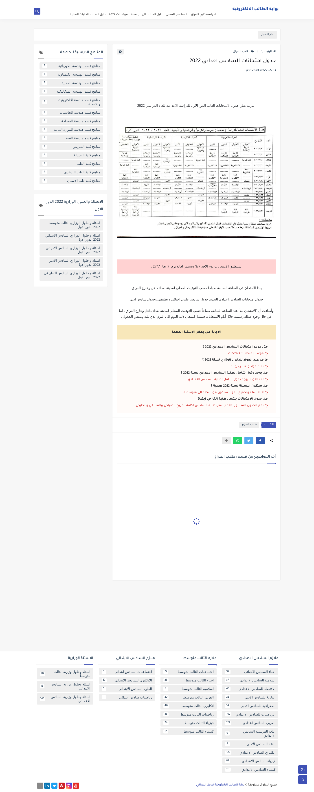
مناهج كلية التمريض (71, 147)
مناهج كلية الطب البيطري (71, 172)
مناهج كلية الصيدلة (71, 155)
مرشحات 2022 (118, 14)
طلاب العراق (243, 51)
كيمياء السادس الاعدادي (250, 770)
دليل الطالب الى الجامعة (146, 14)
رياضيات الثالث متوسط (188, 714)
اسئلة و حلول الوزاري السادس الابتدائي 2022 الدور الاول (72, 237)
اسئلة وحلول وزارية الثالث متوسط (65, 674)
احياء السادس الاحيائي (250, 672)
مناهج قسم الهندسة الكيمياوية (71, 74)
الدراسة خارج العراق (204, 14)
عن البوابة (213, 3)
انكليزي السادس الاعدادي (250, 753)
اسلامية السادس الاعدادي (250, 680)
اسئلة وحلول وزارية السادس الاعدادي (65, 699)
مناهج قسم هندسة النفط (71, 138)
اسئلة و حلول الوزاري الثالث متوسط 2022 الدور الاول (74, 225)
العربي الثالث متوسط (188, 697)
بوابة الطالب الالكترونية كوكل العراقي (220, 785)
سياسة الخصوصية (195, 3)
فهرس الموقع (174, 3)
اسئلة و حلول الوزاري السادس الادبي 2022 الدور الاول (74, 262)
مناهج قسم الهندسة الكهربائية (71, 66)
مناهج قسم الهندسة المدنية (71, 83)
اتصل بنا (158, 3)
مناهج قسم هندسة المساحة (71, 121)
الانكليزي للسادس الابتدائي (127, 680)
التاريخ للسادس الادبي (250, 697)
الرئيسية (268, 51)
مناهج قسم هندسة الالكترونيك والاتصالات (71, 102)
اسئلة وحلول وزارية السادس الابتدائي (65, 686)
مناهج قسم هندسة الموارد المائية (71, 130)
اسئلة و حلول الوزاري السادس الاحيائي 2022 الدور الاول (73, 250)
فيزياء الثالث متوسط (188, 723)
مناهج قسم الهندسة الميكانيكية (71, 91)
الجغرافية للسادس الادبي (250, 706)
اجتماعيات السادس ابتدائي (127, 672)
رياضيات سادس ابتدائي (127, 697)
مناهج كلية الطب (71, 164)
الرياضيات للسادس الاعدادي (250, 714)
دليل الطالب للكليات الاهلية (87, 14)
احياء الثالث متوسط (188, 680)
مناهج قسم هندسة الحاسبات (71, 113)
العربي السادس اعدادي (250, 723)
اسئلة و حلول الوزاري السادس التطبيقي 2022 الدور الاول (72, 275)
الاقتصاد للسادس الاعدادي (250, 689)
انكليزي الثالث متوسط (188, 706)
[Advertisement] (157, 617)
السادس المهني (176, 14)
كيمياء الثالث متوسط (188, 731)
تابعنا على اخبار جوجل (139, 3)
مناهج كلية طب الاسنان (71, 181)
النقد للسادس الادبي (250, 744)
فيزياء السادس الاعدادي (250, 761)
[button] (260, 440)
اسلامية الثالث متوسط (188, 689)
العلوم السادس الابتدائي (127, 689)
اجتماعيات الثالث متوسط (188, 672)
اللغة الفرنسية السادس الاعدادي (250, 733)
